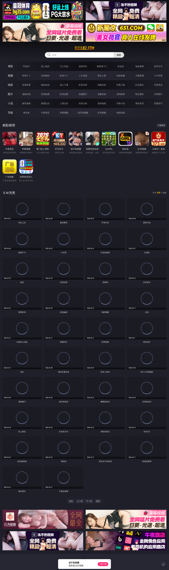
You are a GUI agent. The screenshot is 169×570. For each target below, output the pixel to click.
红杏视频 (102, 112)
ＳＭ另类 (158, 75)
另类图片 (158, 94)
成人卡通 (64, 84)
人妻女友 (64, 103)
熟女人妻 (102, 75)
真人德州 (45, 66)
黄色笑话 (139, 103)
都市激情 (26, 103)
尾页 (98, 501)
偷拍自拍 (45, 84)
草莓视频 (64, 112)
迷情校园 (102, 103)
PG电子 (26, 66)
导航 (10, 112)
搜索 (119, 54)
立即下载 (103, 564)
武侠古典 (83, 103)
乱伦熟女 (139, 84)
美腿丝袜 (102, 94)
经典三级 (120, 84)
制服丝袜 (102, 84)
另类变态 (158, 84)
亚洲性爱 (26, 84)
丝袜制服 (120, 75)
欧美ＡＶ (64, 75)
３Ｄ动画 (83, 75)
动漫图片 (83, 94)
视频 (10, 75)
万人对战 (64, 66)
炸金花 (121, 66)
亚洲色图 (45, 94)
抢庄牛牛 (158, 66)
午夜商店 (45, 112)
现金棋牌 (139, 66)
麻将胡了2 (102, 66)
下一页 (89, 501)
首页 (71, 501)
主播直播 (139, 75)
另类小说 (120, 103)
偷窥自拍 (26, 94)
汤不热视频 (83, 112)
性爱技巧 (158, 103)
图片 (10, 94)
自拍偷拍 (45, 75)
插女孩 (26, 112)
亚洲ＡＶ (26, 75)
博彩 (10, 66)
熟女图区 (139, 94)
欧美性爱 (83, 84)
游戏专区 (83, 66)
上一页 (80, 501)
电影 (10, 85)
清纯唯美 (120, 94)
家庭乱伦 (45, 103)
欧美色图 (64, 94)
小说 (10, 103)
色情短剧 (120, 112)
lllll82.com (84, 48)
